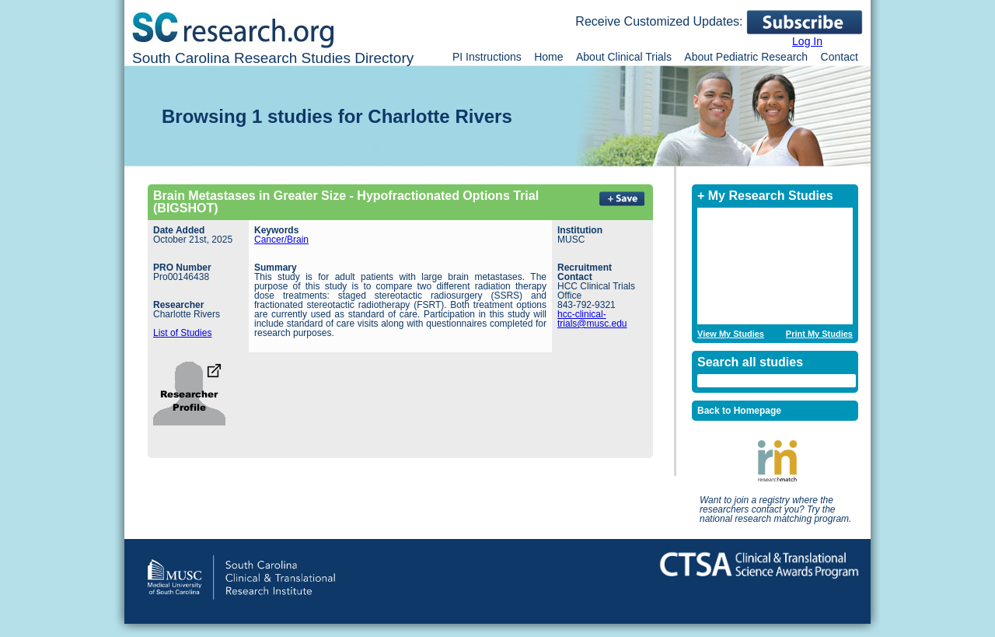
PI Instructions (487, 57)
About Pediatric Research (746, 57)
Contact (839, 57)
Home (548, 57)
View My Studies (730, 334)
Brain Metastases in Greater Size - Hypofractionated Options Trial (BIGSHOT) (346, 202)
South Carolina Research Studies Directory (273, 58)
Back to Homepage (739, 410)
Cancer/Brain (281, 239)
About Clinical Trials (624, 57)
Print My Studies (819, 334)
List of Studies (182, 332)
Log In (807, 41)
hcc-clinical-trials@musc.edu (592, 319)
